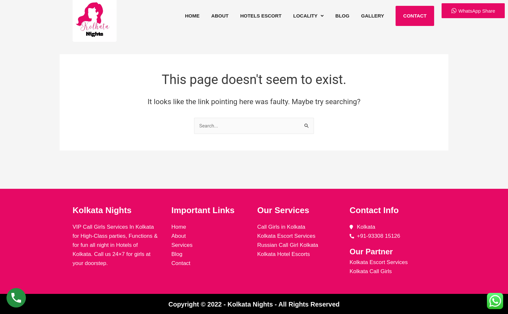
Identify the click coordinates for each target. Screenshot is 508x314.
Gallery (372, 15)
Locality (309, 15)
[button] (309, 16)
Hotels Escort (262, 15)
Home (194, 15)
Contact (414, 15)
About (221, 15)
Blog (342, 15)
